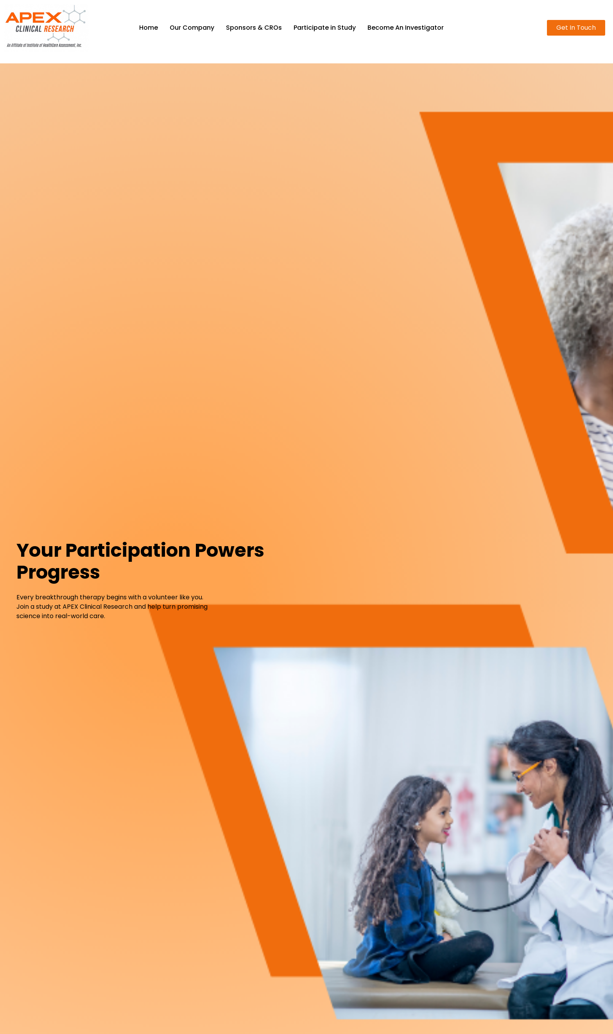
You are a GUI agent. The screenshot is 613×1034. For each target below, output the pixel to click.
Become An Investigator (405, 27)
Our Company (192, 27)
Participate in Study (325, 27)
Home (148, 27)
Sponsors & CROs (254, 27)
